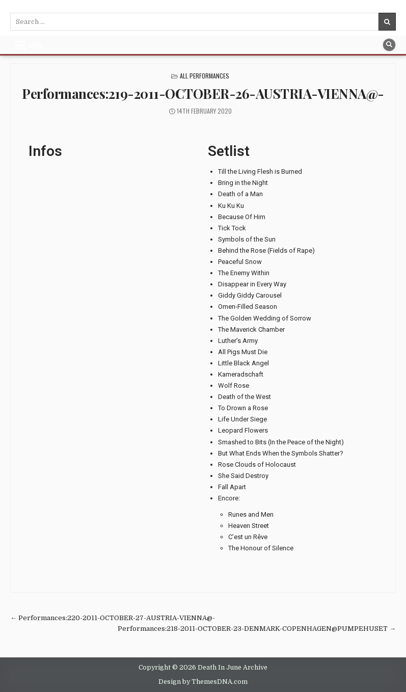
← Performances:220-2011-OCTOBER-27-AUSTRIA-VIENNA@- (112, 618)
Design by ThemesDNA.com (203, 681)
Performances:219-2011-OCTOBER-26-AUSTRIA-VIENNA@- (203, 93)
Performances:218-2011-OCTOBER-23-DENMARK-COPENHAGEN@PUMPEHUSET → (257, 628)
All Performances (204, 75)
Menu (36, 45)
